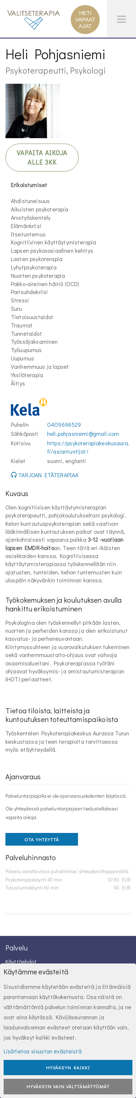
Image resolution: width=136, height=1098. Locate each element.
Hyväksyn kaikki (68, 1067)
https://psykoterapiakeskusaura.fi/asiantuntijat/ (88, 447)
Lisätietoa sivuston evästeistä (43, 1051)
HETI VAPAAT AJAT (85, 19)
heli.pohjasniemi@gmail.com (83, 433)
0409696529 (64, 424)
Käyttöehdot (21, 961)
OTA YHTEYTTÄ (41, 839)
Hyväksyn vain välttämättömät (68, 1086)
